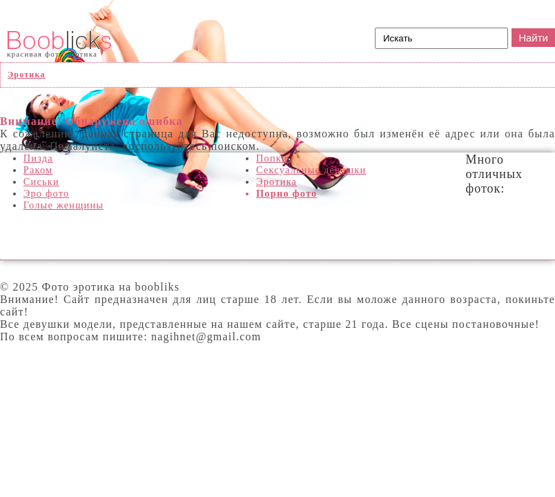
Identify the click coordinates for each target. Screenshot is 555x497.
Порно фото (287, 193)
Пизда (38, 158)
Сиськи (41, 181)
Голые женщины (63, 205)
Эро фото (46, 193)
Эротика (276, 181)
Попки (272, 158)
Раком (38, 169)
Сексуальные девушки (311, 169)
